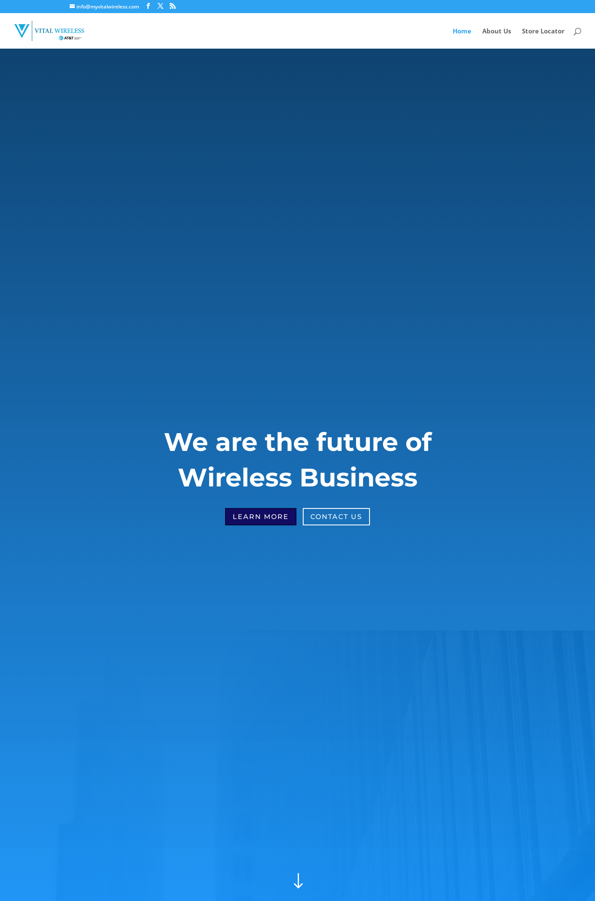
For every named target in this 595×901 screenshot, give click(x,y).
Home (462, 31)
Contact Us (336, 517)
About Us (496, 31)
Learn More (261, 517)
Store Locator (543, 31)
